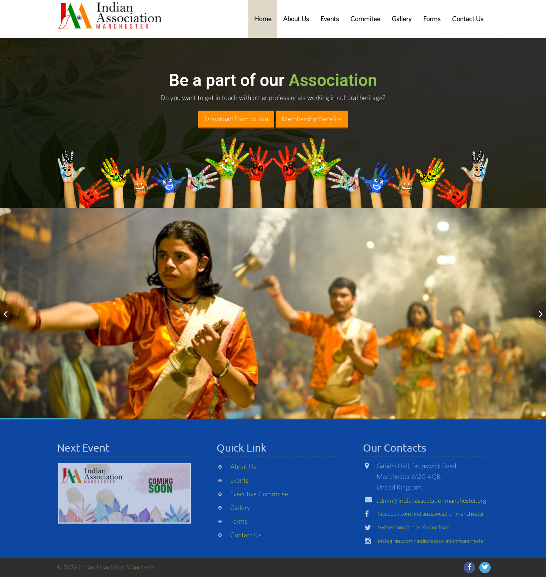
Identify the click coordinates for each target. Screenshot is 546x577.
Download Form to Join (236, 119)
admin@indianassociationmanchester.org (431, 502)
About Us (296, 19)
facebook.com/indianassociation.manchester (431, 515)
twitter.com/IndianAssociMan (414, 529)
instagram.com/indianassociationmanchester (431, 542)
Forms (432, 19)
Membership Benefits (312, 119)
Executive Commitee (259, 496)
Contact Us (467, 19)
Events (329, 19)
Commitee (365, 19)
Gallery (402, 19)
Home (262, 19)
